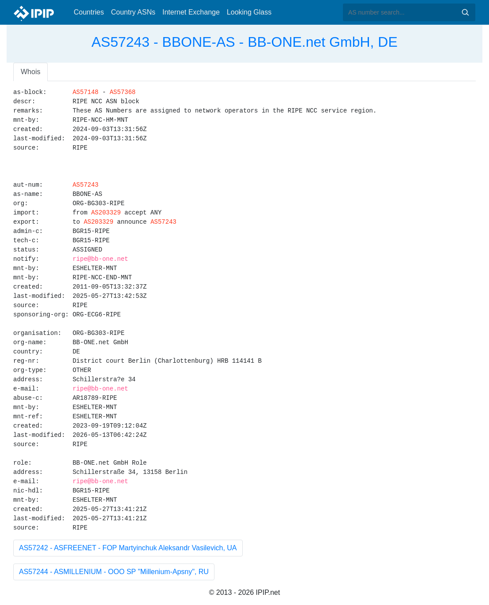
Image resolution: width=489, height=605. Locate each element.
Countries (89, 12)
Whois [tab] (30, 71)
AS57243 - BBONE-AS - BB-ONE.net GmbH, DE (244, 42)
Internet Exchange (191, 12)
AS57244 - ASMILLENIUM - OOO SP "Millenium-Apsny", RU (114, 571)
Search (465, 12)
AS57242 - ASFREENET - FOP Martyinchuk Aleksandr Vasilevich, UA (128, 548)
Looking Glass (249, 12)
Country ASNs (133, 12)
